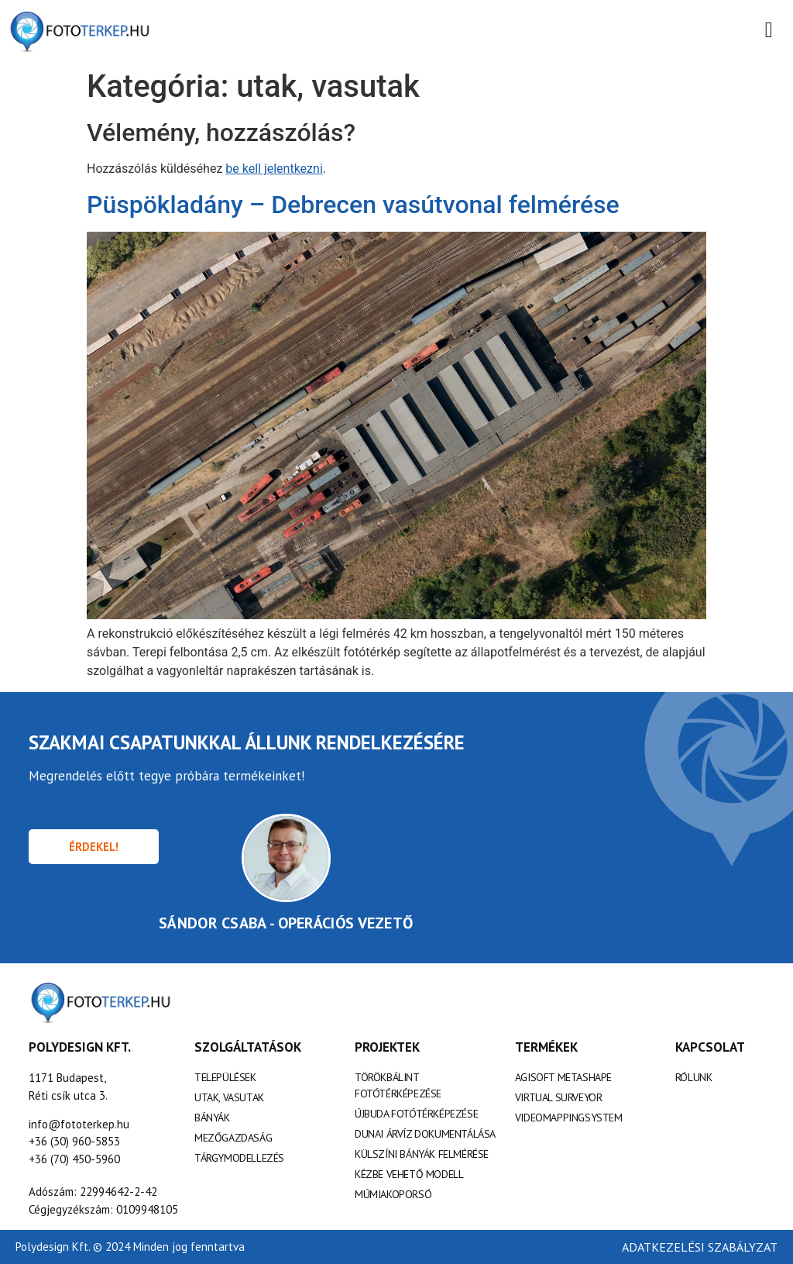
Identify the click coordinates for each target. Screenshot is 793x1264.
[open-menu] (769, 31)
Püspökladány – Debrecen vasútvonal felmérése (353, 204)
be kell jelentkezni (273, 168)
